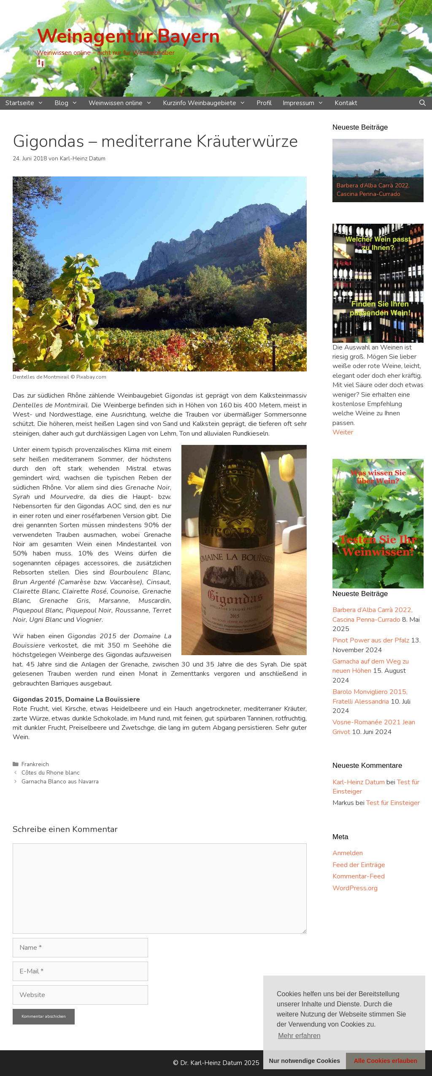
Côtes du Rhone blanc (51, 773)
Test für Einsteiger (393, 803)
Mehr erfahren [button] (299, 1035)
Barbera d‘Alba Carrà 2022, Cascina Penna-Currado (373, 190)
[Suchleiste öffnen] (422, 103)
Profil (264, 103)
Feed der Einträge (358, 865)
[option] (378, 170)
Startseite (27, 103)
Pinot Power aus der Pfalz (370, 640)
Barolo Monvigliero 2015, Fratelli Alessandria (370, 696)
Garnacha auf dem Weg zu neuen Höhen (370, 666)
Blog (68, 103)
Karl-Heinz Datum (358, 782)
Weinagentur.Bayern (128, 36)
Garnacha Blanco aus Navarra (60, 782)
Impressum (306, 103)
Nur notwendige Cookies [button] (304, 1060)
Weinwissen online (123, 103)
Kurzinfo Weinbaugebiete (207, 103)
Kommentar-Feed (358, 876)
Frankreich (35, 764)
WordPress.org (355, 888)
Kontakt (346, 103)
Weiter (342, 432)
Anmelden (347, 853)
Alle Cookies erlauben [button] (385, 1060)
